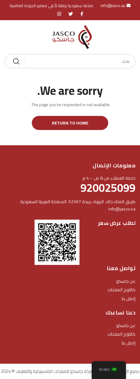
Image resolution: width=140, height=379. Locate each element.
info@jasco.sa (121, 209)
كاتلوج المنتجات (121, 289)
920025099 (107, 187)
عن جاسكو (125, 281)
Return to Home (70, 123)
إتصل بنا (128, 298)
